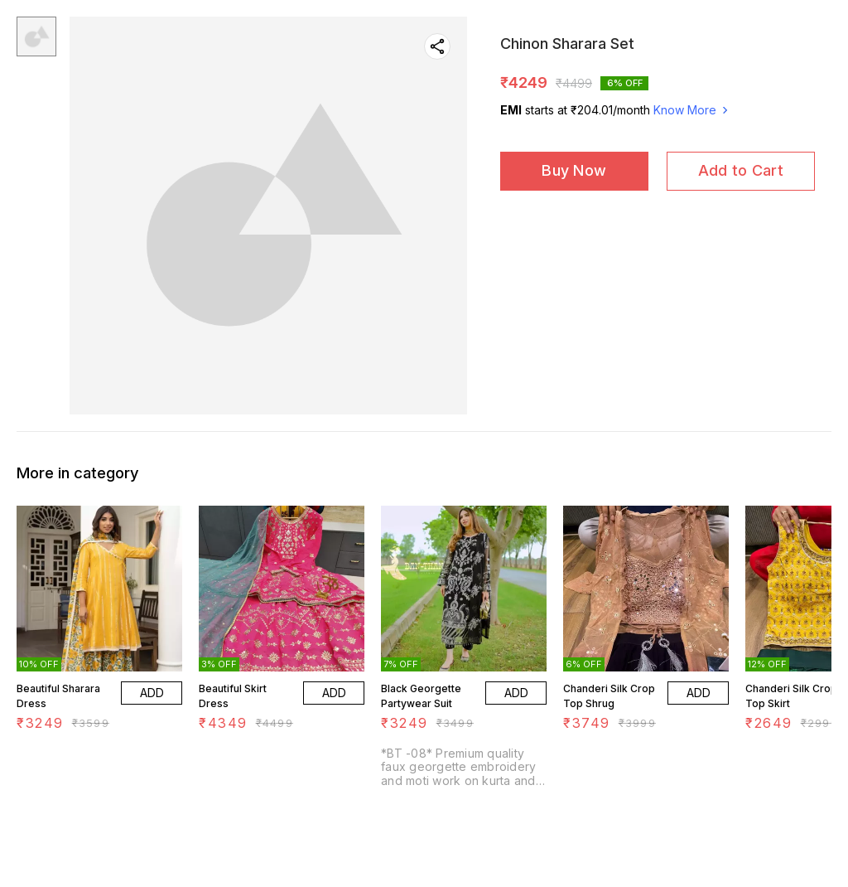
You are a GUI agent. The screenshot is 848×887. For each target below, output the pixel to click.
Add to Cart (740, 170)
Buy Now (574, 170)
